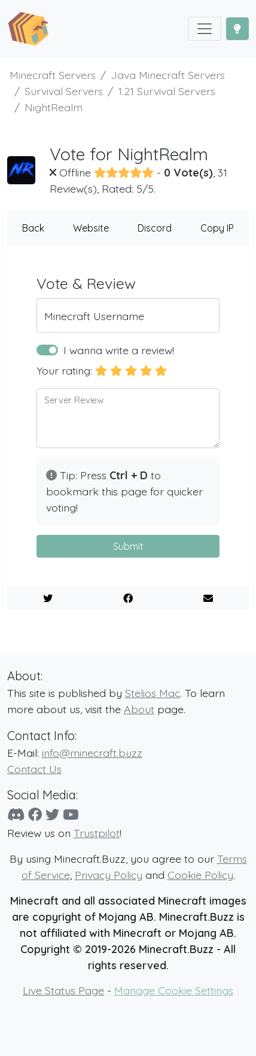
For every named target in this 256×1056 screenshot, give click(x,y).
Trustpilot (97, 832)
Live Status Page (63, 990)
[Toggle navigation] (204, 29)
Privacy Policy (108, 874)
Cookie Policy (200, 874)
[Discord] (16, 814)
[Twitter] (52, 814)
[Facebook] (35, 814)
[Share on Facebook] (127, 598)
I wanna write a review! (118, 350)
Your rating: (64, 370)
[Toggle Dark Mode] (237, 28)
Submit (128, 546)
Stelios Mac (152, 692)
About (139, 709)
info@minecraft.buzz (92, 752)
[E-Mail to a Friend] (208, 598)
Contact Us (34, 768)
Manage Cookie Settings (173, 990)
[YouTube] (70, 814)
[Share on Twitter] (47, 598)
